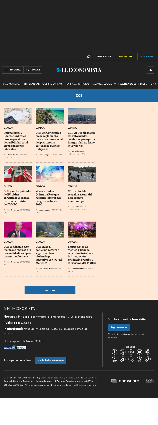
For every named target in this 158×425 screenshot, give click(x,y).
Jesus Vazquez (44, 154)
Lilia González (13, 210)
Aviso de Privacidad (36, 328)
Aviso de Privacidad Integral (69, 328)
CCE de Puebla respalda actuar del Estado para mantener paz (80, 196)
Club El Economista (80, 316)
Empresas (8, 127)
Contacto (9, 333)
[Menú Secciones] (12, 70)
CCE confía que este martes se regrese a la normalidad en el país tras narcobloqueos (18, 251)
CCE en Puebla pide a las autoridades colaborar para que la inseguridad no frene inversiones (81, 139)
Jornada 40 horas (77, 83)
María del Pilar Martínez (17, 154)
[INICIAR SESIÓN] (150, 70)
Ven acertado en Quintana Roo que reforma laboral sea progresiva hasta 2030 (48, 198)
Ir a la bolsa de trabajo (51, 360)
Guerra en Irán (52, 83)
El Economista (37, 316)
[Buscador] (32, 70)
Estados (40, 127)
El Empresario (56, 316)
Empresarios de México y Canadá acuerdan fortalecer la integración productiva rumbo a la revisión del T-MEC (82, 255)
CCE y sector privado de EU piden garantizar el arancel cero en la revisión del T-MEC (17, 198)
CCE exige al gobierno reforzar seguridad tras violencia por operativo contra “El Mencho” (49, 255)
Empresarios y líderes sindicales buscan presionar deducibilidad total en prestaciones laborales (16, 141)
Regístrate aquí (119, 327)
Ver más (50, 290)
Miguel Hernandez (79, 151)
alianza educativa (105, 83)
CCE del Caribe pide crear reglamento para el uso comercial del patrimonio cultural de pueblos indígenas (49, 141)
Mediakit (26, 322)
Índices (142, 83)
